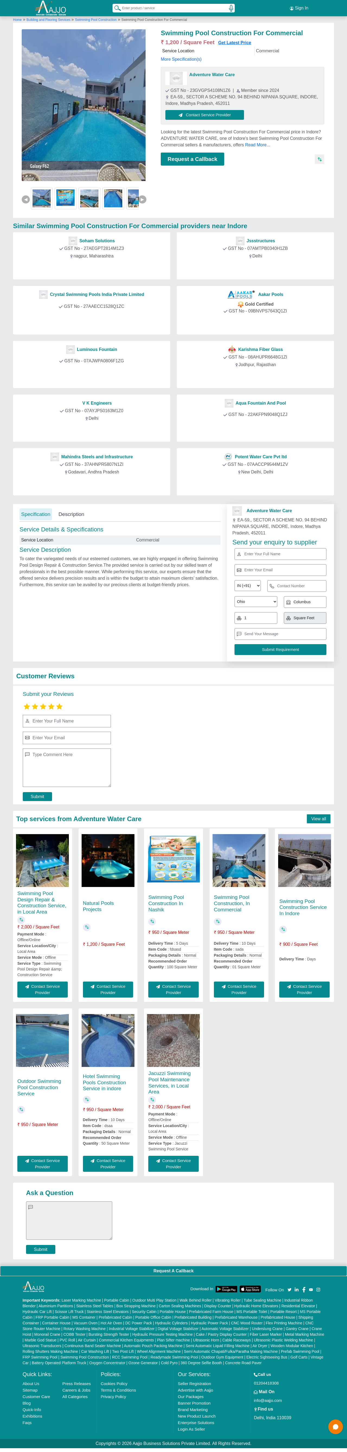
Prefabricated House (278, 1317)
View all (318, 819)
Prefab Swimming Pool (300, 1351)
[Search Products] (115, 8)
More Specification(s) (181, 59)
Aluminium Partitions (55, 1306)
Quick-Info (32, 1409)
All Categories (75, 1396)
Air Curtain (87, 1340)
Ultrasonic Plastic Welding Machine (283, 1340)
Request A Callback (173, 1271)
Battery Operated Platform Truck (59, 1363)
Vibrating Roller (227, 1300)
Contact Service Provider (205, 114)
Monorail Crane (47, 1334)
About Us (31, 1383)
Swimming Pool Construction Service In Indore (303, 907)
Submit (37, 796)
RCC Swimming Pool (129, 1357)
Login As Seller (191, 1429)
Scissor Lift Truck (69, 1311)
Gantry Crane (297, 1329)
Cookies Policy (114, 1383)
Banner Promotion (194, 1403)
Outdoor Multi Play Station (154, 1300)
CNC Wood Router (246, 1323)
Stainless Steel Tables (94, 1306)
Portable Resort (283, 1311)
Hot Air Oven (111, 1323)
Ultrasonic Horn (206, 1340)
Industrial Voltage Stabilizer (132, 1329)
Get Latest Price (234, 42)
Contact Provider (93, 268)
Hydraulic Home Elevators (256, 1306)
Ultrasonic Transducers (42, 1346)
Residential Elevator (298, 1306)
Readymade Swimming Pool (174, 1357)
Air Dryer (259, 1346)
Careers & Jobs (76, 1390)
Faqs (27, 1422)
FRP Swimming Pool (40, 1357)
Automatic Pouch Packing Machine (153, 1346)
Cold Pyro (169, 1363)
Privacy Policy (113, 1396)
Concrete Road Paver (243, 1363)
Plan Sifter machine (173, 1340)
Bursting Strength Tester (109, 1334)
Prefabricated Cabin (115, 1317)
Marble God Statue (41, 1340)
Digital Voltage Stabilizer (178, 1329)
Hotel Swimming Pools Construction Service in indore (104, 1082)
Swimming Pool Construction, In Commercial (232, 903)
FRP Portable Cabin (52, 1317)
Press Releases (76, 1383)
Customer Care (36, 1396)
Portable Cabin (116, 1300)
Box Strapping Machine (136, 1306)
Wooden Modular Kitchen (292, 1346)
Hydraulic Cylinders (171, 1323)
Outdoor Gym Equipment (222, 1357)
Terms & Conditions (118, 1390)
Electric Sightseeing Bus (266, 1357)
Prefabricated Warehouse (236, 1317)
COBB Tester (74, 1334)
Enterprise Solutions (196, 1422)
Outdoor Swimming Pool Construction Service (39, 1087)
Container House (56, 1323)
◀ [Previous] (25, 199)
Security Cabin (144, 1311)
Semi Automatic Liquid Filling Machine (218, 1346)
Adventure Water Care (211, 74)
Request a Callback (192, 159)
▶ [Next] (142, 199)
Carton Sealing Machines (180, 1306)
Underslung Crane (267, 1329)
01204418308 (266, 1383)
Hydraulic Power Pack (209, 1323)
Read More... (257, 145)
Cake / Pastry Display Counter (221, 1334)
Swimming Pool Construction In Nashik (166, 903)
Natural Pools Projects (98, 906)
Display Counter (217, 1306)
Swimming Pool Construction (96, 20)
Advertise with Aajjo (195, 1390)
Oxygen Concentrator (107, 1363)
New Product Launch (197, 1416)
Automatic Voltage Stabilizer (225, 1329)
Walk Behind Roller (195, 1300)
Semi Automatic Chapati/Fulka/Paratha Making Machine (231, 1351)
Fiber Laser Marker (266, 1334)
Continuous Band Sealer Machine (93, 1346)
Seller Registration (194, 1383)
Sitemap (30, 1390)
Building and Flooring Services (49, 20)
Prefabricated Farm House (211, 1311)
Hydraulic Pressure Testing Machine (162, 1334)
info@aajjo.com (268, 1400)
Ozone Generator (143, 1363)
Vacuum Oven (86, 1323)
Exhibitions (32, 1416)
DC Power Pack (138, 1323)
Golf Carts (298, 1357)
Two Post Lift (123, 1351)
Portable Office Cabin (153, 1317)
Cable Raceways (236, 1340)
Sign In (299, 8)
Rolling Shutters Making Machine (50, 1351)
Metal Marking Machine (304, 1334)
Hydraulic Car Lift (37, 1311)
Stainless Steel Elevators (108, 1311)
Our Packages (191, 1396)
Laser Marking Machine (81, 1300)
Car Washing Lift (95, 1351)
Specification (35, 514)
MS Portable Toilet (251, 1311)
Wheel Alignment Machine (159, 1351)
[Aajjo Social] (289, 1289)
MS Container (84, 1317)
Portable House (173, 1311)
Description (71, 514)
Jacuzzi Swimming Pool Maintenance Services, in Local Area (169, 1082)
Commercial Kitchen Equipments (126, 1340)
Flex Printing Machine (284, 1323)
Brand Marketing (193, 1409)
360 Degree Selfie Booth (201, 1363)
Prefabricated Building (192, 1317)
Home (17, 20)
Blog (27, 1403)
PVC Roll (67, 1340)
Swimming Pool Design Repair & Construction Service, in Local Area (41, 902)
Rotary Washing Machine (84, 1329)
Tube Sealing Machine (262, 1300)
